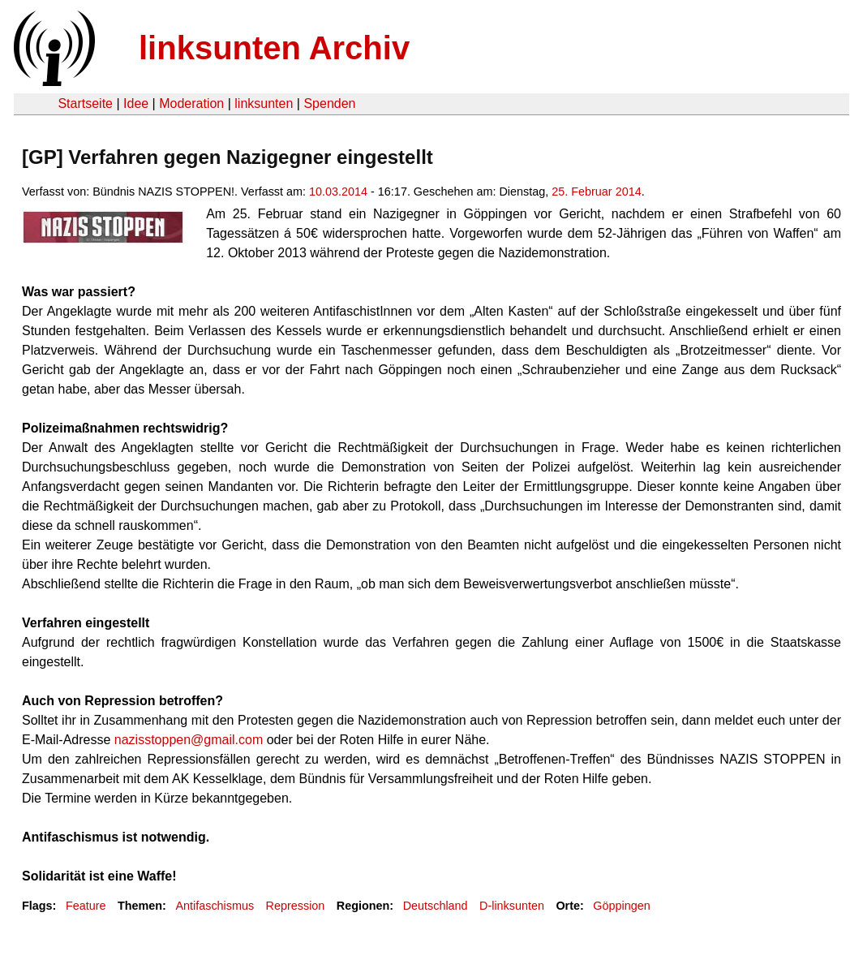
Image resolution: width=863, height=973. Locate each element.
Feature (86, 905)
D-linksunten (511, 905)
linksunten (263, 103)
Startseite (85, 103)
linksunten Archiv (274, 48)
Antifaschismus (214, 905)
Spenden (329, 103)
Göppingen (621, 905)
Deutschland (435, 905)
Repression (295, 905)
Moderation (191, 103)
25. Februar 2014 (596, 191)
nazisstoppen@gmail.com (188, 740)
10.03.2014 (338, 191)
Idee (135, 103)
